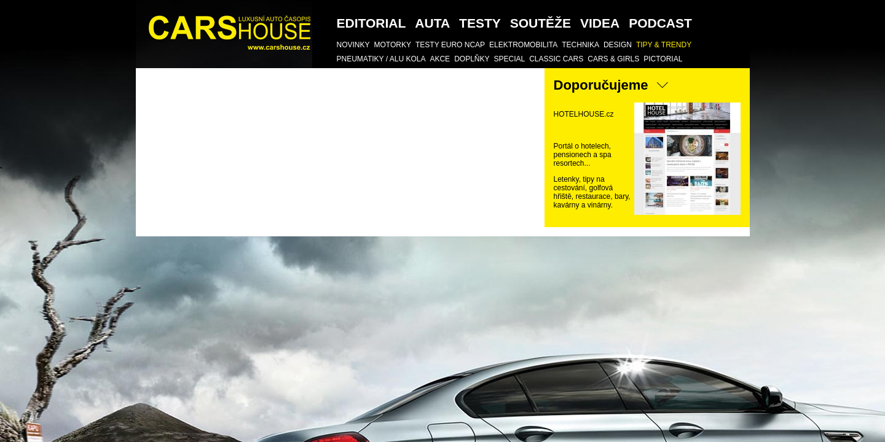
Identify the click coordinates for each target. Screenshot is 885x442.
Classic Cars (556, 59)
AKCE (440, 59)
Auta (432, 23)
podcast (660, 23)
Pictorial (662, 59)
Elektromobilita (523, 45)
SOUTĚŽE (540, 23)
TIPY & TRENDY (663, 45)
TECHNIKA (580, 45)
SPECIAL (509, 59)
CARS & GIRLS (613, 59)
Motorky (392, 45)
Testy (480, 23)
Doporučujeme (601, 85)
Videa (600, 23)
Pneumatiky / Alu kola (381, 59)
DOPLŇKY (471, 59)
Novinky (353, 45)
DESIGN (618, 45)
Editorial (371, 23)
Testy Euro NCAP (450, 45)
